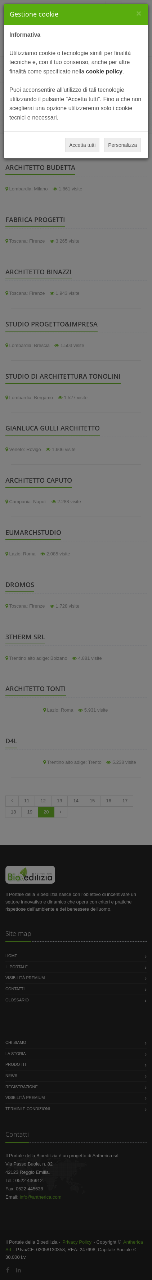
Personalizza (122, 145)
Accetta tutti (82, 145)
